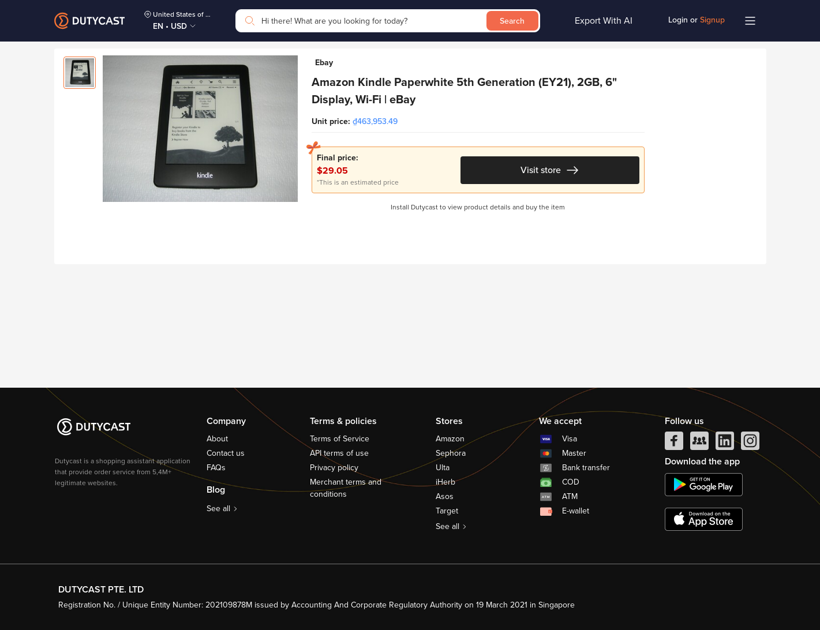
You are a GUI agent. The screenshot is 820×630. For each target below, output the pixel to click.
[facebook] (674, 444)
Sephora (451, 453)
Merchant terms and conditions (345, 488)
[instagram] (750, 444)
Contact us (226, 453)
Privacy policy (334, 467)
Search (512, 21)
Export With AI (603, 21)
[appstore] (704, 519)
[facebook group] (699, 444)
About (217, 439)
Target (447, 511)
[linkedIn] (725, 444)
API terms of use (339, 453)
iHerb (445, 482)
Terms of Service (339, 439)
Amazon (450, 439)
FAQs (216, 467)
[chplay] (704, 484)
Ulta (443, 467)
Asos (445, 496)
